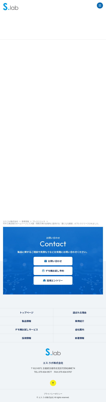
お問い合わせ (53, 261)
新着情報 (79, 338)
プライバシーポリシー (53, 394)
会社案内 (79, 329)
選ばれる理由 (79, 312)
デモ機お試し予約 (53, 270)
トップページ (26, 312)
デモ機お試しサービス (26, 329)
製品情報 (26, 321)
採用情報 (26, 338)
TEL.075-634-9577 (43, 372)
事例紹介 (79, 321)
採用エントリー (53, 280)
